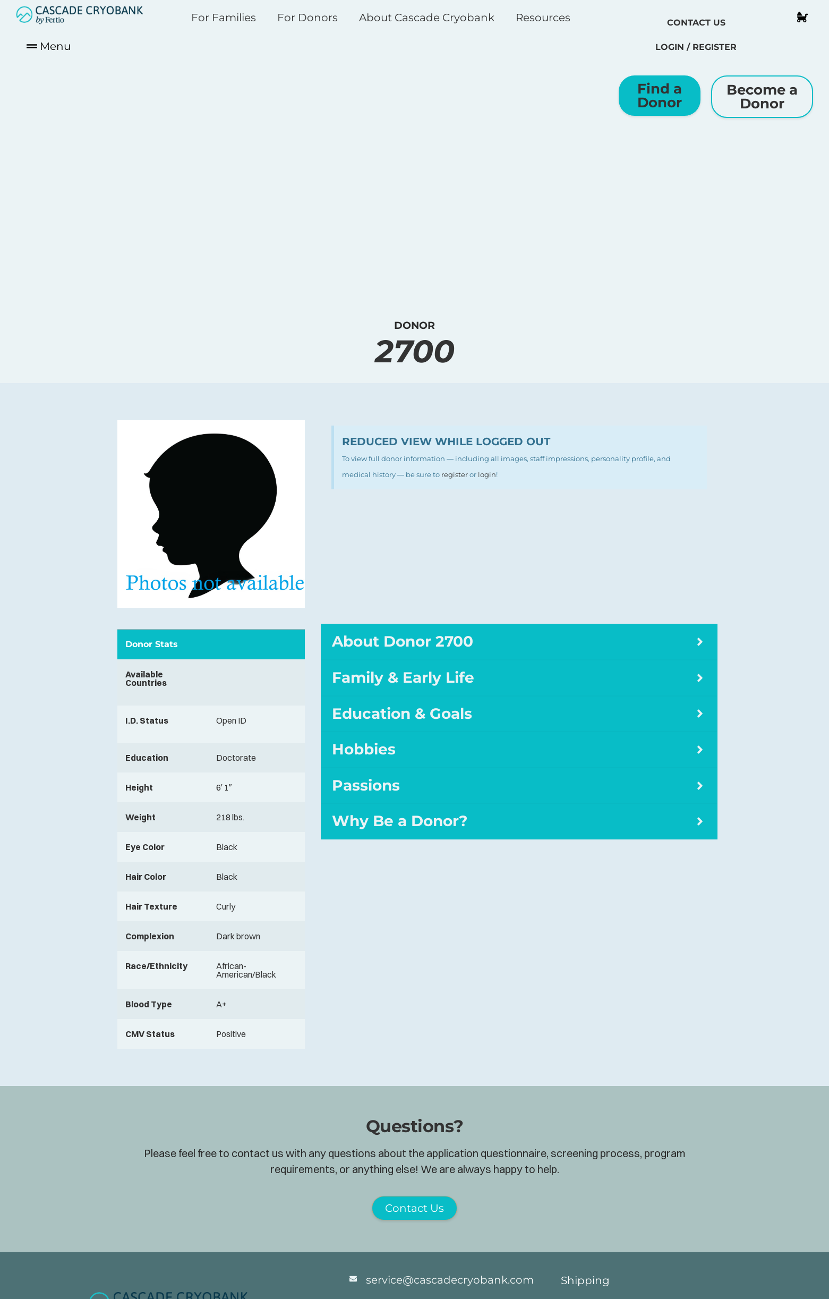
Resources (543, 17)
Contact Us (696, 23)
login (487, 474)
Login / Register (696, 47)
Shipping (585, 1280)
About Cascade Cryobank (426, 17)
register (454, 474)
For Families (223, 17)
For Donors (307, 17)
